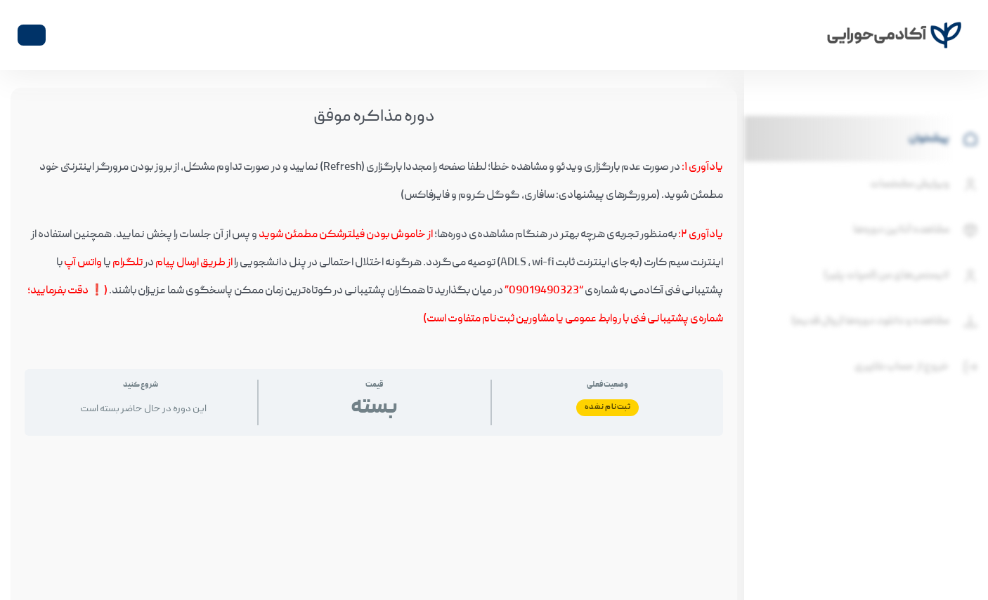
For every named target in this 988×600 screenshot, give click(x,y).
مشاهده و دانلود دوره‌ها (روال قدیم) (886, 321)
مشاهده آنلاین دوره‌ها (917, 230)
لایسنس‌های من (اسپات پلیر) (902, 275)
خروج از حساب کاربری (917, 367)
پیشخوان (945, 138)
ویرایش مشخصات (925, 184)
